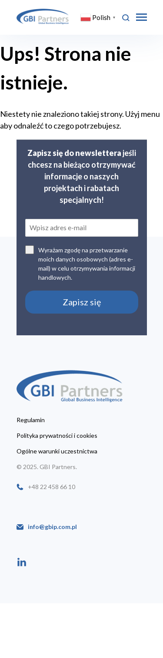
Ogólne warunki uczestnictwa (57, 451)
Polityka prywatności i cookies (57, 435)
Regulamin (31, 420)
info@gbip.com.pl (52, 526)
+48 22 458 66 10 (51, 486)
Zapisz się (82, 302)
